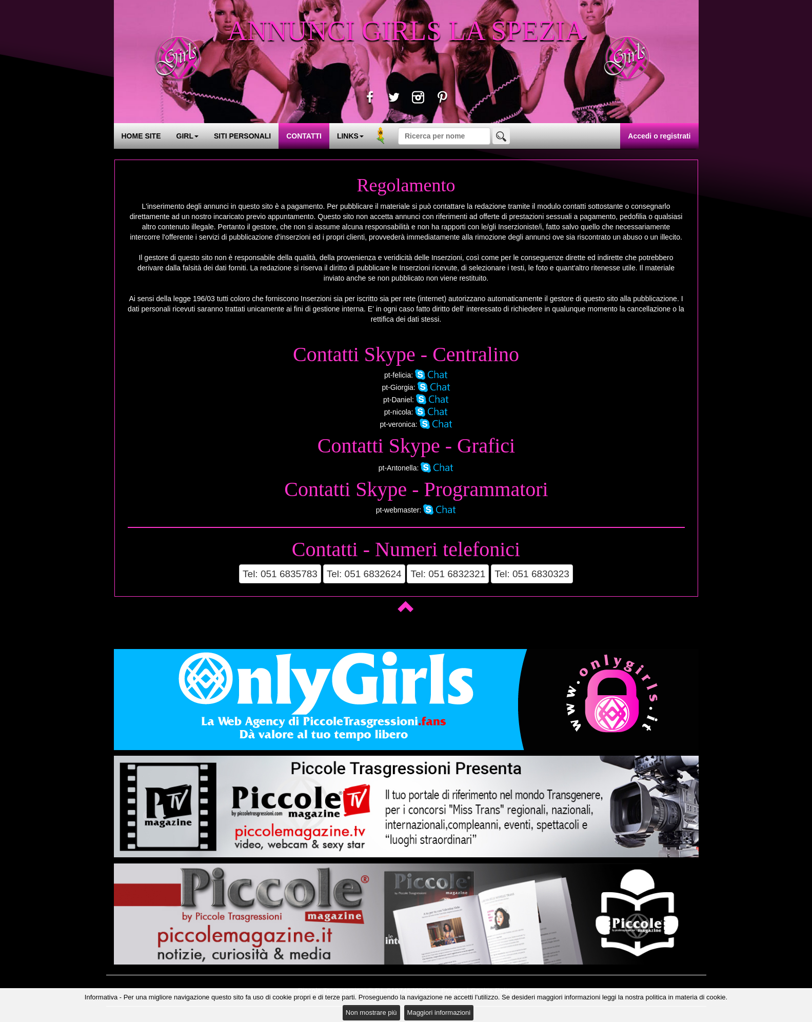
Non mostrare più (371, 1012)
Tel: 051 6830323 (531, 573)
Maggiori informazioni (439, 1012)
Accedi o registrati (659, 136)
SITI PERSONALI (242, 136)
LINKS (350, 136)
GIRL (187, 136)
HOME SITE (141, 136)
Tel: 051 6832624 (364, 573)
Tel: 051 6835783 (280, 573)
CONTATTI (304, 136)
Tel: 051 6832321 (447, 573)
